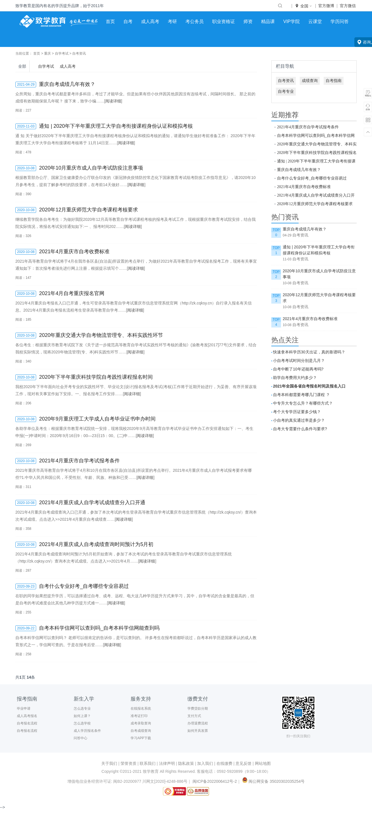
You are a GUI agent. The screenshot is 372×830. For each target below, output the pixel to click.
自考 (128, 21)
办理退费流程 (197, 723)
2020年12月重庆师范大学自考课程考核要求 (315, 204)
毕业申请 (23, 708)
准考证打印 (139, 716)
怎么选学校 (82, 723)
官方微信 (348, 5)
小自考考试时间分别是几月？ (299, 360)
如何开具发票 (197, 731)
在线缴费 (224, 763)
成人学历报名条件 (87, 731)
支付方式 (194, 716)
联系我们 (148, 763)
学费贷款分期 (197, 708)
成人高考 (150, 21)
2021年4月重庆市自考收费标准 (304, 187)
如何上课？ (82, 716)
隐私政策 (186, 763)
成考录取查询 (141, 723)
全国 (304, 6)
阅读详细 (113, 101)
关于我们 (109, 763)
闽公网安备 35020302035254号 (273, 781)
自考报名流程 (27, 723)
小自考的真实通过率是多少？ (299, 420)
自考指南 (334, 80)
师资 (248, 21)
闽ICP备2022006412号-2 (215, 781)
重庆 (47, 53)
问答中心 (80, 738)
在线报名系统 (141, 708)
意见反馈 (243, 763)
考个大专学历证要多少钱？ (297, 411)
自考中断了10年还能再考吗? (298, 369)
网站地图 (263, 763)
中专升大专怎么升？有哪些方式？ (303, 403)
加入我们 (205, 763)
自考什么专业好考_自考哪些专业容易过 (312, 178)
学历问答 (339, 21)
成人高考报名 (27, 716)
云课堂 (315, 21)
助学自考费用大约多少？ (295, 377)
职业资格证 (223, 21)
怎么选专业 (82, 708)
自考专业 (286, 91)
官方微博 (326, 5)
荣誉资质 (129, 763)
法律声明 (167, 763)
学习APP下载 (141, 738)
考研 (172, 21)
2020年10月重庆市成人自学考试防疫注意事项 (319, 274)
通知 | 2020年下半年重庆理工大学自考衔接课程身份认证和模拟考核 (319, 250)
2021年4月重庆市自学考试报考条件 (308, 127)
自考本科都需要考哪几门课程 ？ (301, 394)
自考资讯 (79, 53)
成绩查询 (310, 80)
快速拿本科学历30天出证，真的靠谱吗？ (309, 352)
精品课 (268, 21)
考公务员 (194, 21)
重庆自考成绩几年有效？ (299, 170)
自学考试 (62, 53)
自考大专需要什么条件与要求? (300, 429)
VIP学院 (291, 21)
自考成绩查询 (141, 731)
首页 (110, 21)
